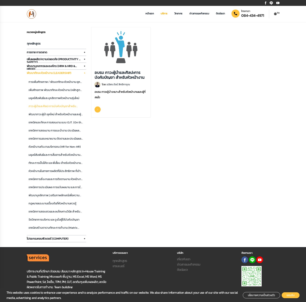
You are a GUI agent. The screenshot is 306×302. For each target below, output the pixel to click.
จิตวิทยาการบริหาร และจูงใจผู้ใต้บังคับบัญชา (54, 220)
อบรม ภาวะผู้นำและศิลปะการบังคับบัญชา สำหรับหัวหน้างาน (119, 74)
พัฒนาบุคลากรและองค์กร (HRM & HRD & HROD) (51, 67)
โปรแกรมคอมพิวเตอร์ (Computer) (47, 239)
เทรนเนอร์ (119, 266)
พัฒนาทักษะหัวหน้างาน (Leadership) (49, 73)
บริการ (164, 13)
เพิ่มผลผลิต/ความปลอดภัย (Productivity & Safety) (54, 60)
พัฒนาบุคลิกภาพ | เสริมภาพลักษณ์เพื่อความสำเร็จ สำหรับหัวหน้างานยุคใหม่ (54, 195)
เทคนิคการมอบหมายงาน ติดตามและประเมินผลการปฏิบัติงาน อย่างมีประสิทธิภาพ (55, 139)
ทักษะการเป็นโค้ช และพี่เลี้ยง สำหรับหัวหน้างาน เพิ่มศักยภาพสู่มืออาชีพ (55, 163)
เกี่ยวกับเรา (183, 259)
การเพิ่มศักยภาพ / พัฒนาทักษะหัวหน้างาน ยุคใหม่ (54, 82)
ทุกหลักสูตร (34, 44)
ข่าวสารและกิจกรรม (199, 13)
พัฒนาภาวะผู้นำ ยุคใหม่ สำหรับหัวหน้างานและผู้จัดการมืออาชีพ (55, 114)
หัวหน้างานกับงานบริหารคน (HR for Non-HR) (55, 147)
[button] (276, 14)
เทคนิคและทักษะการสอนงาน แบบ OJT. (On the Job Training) (56, 122)
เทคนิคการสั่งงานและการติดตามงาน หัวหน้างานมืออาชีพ (56, 179)
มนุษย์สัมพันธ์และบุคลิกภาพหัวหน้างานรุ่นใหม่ (54, 98)
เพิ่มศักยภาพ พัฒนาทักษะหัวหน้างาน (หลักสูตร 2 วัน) (55, 90)
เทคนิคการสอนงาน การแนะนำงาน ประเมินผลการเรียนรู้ (54, 130)
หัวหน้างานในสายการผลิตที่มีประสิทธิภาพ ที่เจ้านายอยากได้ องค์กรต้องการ (55, 171)
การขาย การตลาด (37, 52)
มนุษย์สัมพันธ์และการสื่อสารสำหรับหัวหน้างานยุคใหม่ (54, 155)
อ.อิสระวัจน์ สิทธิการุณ (118, 84)
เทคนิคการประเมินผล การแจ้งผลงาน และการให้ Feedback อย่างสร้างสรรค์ (55, 187)
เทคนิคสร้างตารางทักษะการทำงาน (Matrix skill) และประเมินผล (53, 228)
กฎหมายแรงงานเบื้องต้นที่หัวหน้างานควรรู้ (52, 203)
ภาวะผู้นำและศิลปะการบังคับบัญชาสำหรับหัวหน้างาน (52, 106)
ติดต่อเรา (220, 13)
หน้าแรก (149, 13)
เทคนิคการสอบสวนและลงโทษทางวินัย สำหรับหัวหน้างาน (54, 211)
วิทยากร (178, 13)
